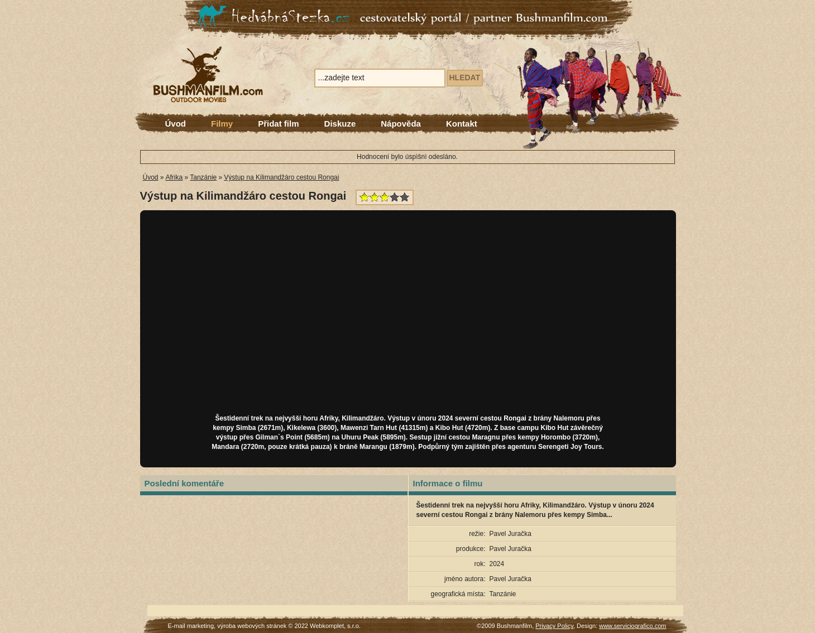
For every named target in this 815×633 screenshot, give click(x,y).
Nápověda (401, 123)
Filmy (222, 123)
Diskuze (340, 123)
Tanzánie (203, 177)
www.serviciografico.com (632, 625)
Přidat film (278, 123)
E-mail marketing (191, 625)
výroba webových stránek (251, 625)
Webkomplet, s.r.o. (335, 625)
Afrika (174, 177)
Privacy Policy (554, 625)
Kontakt (461, 123)
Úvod (175, 123)
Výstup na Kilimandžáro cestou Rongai (281, 177)
